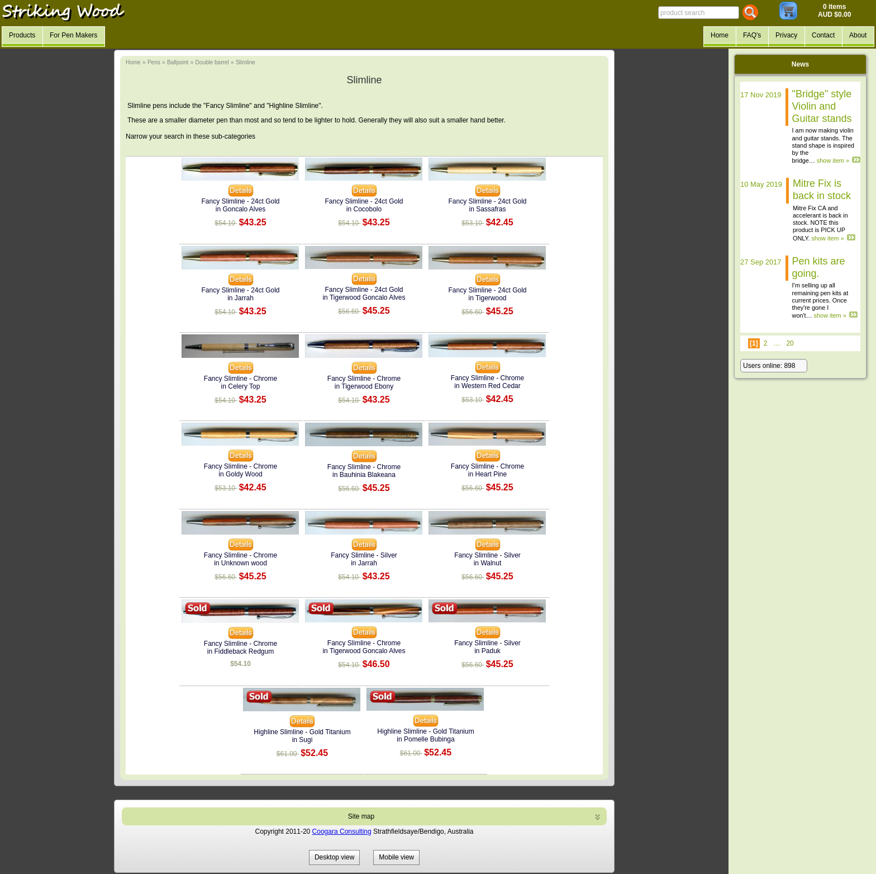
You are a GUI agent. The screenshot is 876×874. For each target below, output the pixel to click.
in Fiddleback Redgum (240, 651)
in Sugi (302, 740)
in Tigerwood (487, 298)
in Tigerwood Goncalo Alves (363, 297)
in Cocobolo (364, 209)
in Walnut (488, 563)
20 (789, 343)
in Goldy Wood (240, 474)
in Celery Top (240, 386)
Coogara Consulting (342, 831)
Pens (153, 62)
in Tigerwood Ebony (364, 386)
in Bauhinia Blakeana (364, 475)
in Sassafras (487, 209)
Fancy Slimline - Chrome (240, 378)
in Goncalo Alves (240, 209)
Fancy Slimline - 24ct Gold (240, 201)
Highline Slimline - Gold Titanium (302, 732)
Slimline (245, 62)
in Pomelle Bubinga (425, 739)
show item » (833, 160)
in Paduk (487, 651)
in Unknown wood (240, 563)
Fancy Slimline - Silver (364, 555)
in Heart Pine (487, 474)
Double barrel (212, 62)
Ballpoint (177, 62)
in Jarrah (240, 298)
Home (133, 62)
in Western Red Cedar (487, 386)
